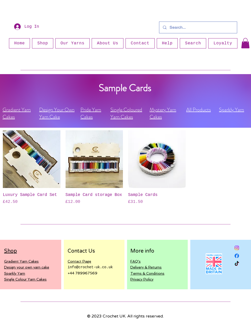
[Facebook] (237, 256)
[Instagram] (237, 248)
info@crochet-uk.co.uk (90, 267)
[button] (245, 43)
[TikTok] (237, 264)
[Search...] (198, 27)
